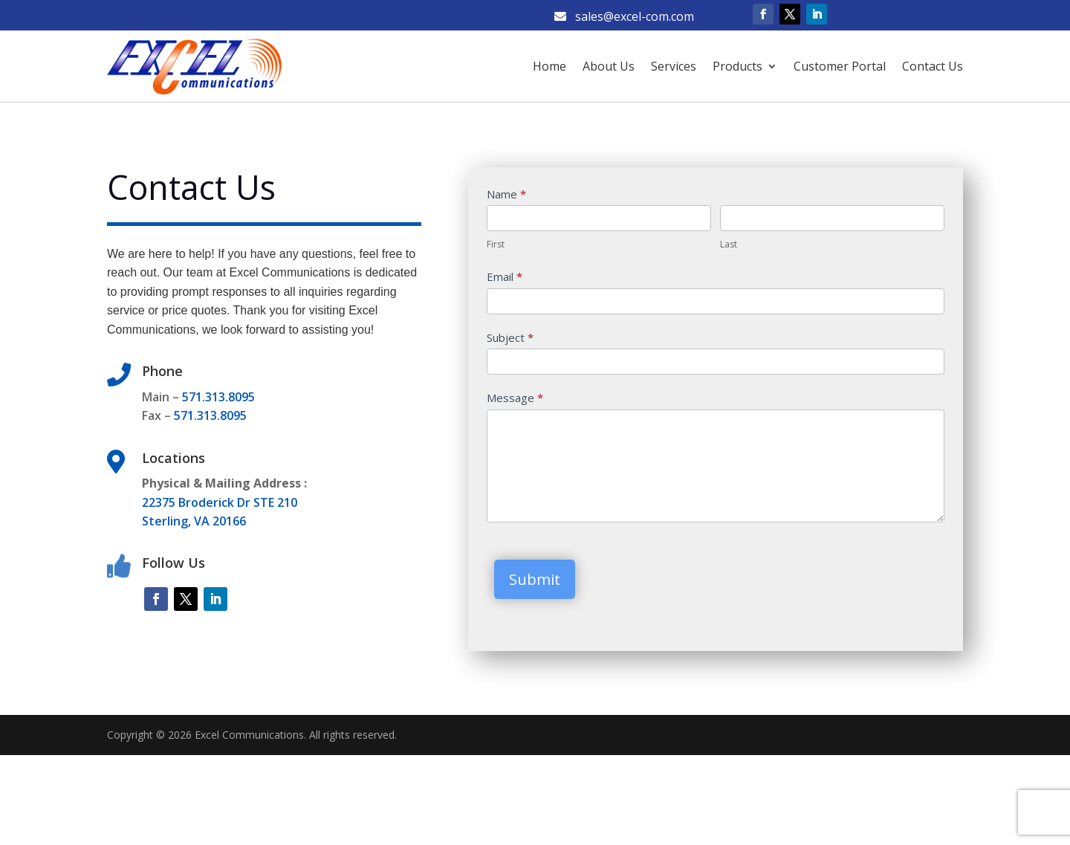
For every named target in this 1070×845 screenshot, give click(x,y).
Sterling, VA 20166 (194, 521)
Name (506, 194)
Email (504, 276)
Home (549, 66)
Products (737, 66)
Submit (534, 579)
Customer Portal (840, 66)
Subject (510, 337)
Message (515, 397)
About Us (609, 66)
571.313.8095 (218, 397)
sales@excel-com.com (624, 16)
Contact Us (932, 66)
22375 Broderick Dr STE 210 (219, 502)
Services (673, 66)
